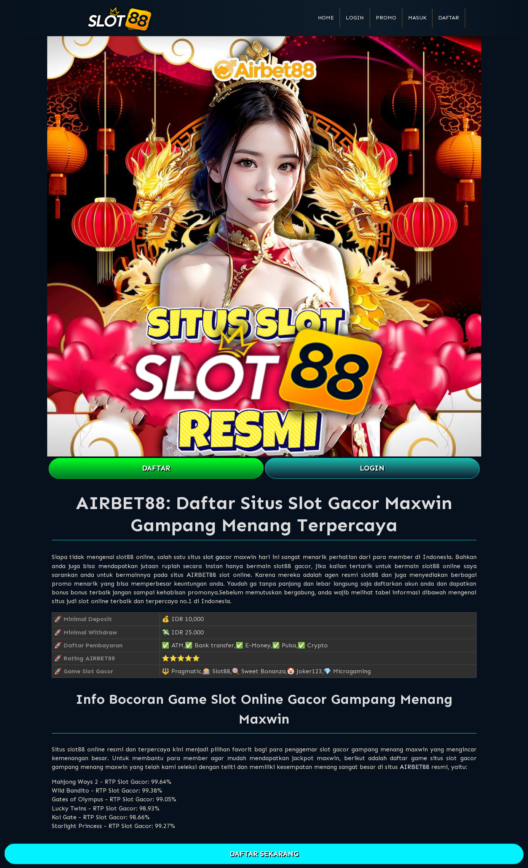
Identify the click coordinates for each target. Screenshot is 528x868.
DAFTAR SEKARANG (264, 854)
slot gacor (217, 557)
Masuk (417, 17)
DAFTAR (156, 468)
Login (355, 17)
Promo (386, 17)
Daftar (448, 17)
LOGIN (372, 468)
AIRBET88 (414, 766)
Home (326, 17)
